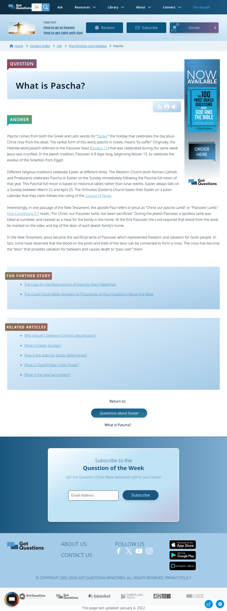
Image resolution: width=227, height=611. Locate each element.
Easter (102, 136)
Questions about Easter (119, 413)
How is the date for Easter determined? (55, 355)
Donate (194, 27)
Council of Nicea (98, 195)
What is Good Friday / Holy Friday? (51, 364)
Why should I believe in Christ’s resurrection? (60, 335)
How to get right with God (63, 33)
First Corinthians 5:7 (23, 213)
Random (104, 27)
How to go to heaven (59, 27)
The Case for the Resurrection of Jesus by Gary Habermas (70, 284)
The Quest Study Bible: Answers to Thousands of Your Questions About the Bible (88, 294)
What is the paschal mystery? (47, 374)
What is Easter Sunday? (43, 345)
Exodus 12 (99, 148)
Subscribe (146, 27)
